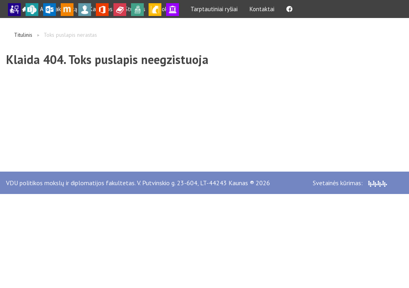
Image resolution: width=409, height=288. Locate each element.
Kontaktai (262, 9)
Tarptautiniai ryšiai (214, 9)
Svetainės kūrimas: (350, 183)
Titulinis (23, 34)
